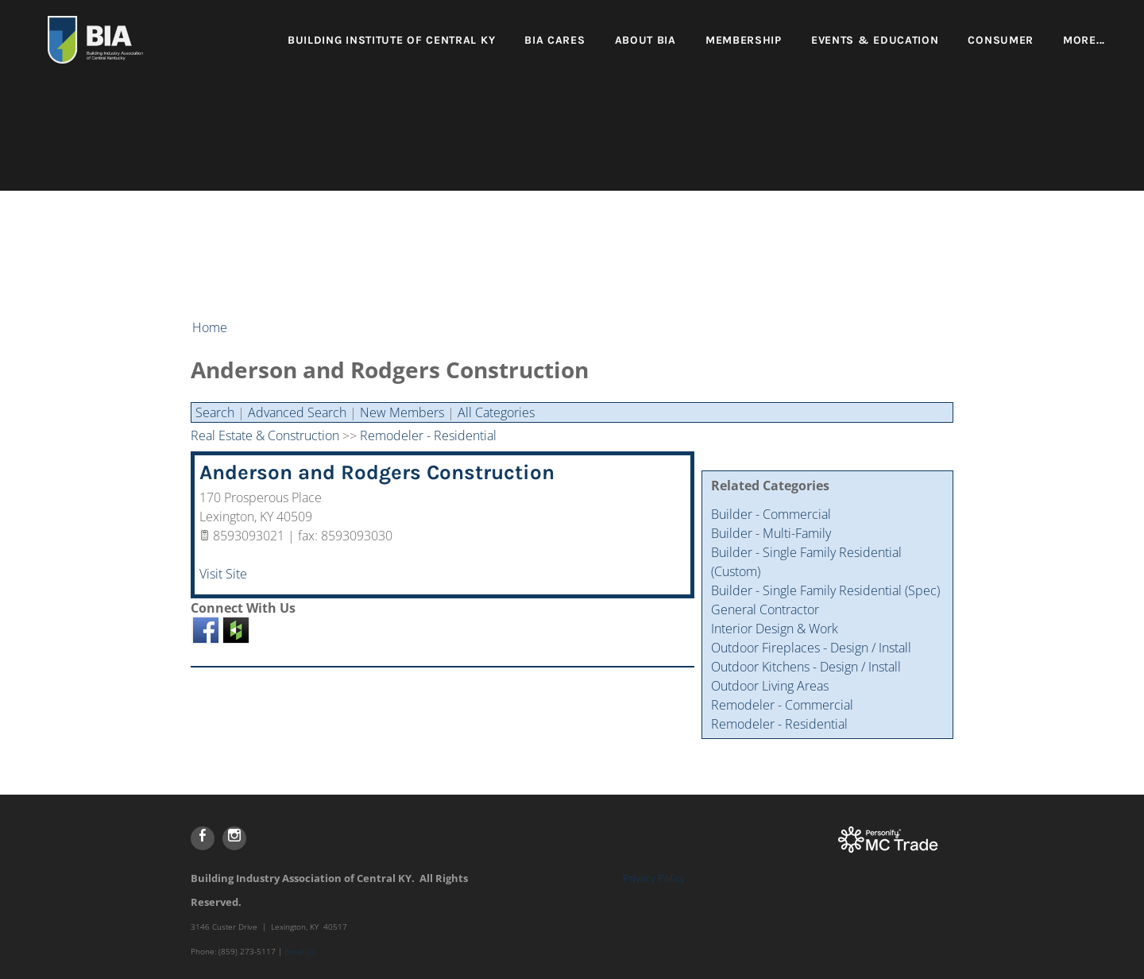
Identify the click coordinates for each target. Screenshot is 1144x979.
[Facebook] (202, 838)
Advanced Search (297, 412)
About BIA (645, 40)
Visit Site (223, 573)
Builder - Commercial (771, 514)
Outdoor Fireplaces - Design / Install (811, 647)
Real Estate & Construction (265, 435)
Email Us (299, 951)
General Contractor (765, 609)
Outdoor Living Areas (770, 686)
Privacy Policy (654, 878)
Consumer (1001, 40)
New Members (402, 412)
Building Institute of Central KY (391, 40)
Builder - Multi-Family (771, 533)
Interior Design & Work (774, 628)
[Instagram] (234, 838)
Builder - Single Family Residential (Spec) (825, 590)
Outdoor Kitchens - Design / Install (806, 666)
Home (209, 327)
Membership (743, 40)
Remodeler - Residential (779, 724)
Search (214, 412)
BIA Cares (554, 40)
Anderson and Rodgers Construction (377, 472)
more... (1084, 40)
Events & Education (875, 40)
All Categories (496, 412)
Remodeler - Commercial (782, 705)
